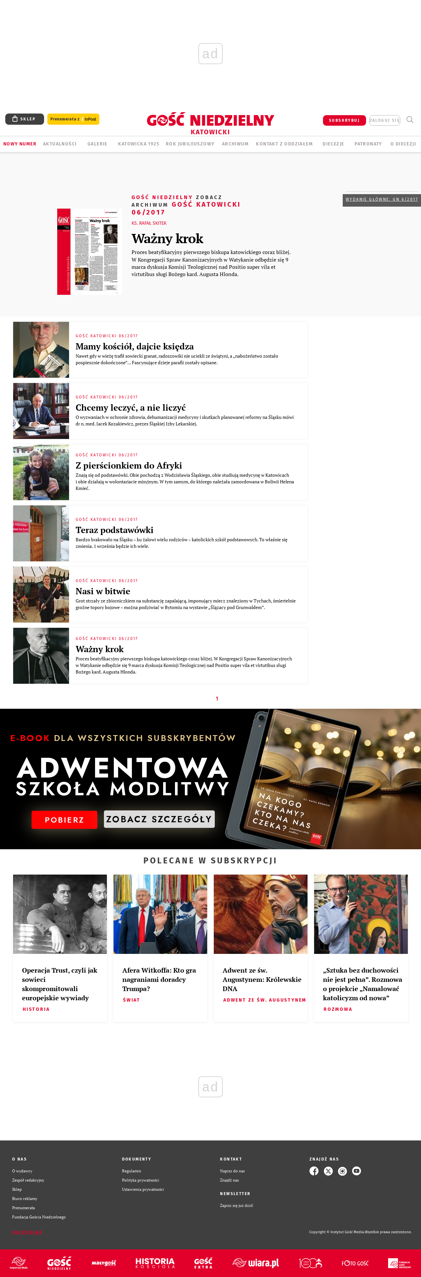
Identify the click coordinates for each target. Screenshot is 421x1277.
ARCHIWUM (235, 144)
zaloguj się (385, 120)
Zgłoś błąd (27, 1232)
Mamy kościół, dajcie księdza (135, 346)
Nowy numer (20, 144)
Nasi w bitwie (103, 591)
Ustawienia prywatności (143, 1189)
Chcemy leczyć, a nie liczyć (131, 407)
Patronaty (368, 144)
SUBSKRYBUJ (344, 120)
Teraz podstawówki (115, 529)
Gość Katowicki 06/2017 (186, 204)
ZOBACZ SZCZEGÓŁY (159, 819)
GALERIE (97, 144)
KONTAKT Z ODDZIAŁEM (284, 144)
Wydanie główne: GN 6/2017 (382, 199)
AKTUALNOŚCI (60, 144)
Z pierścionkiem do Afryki (129, 465)
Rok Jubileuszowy (190, 144)
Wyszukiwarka (410, 120)
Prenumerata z (73, 119)
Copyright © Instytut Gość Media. (337, 1232)
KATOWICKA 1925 (138, 144)
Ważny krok (167, 238)
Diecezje (333, 144)
